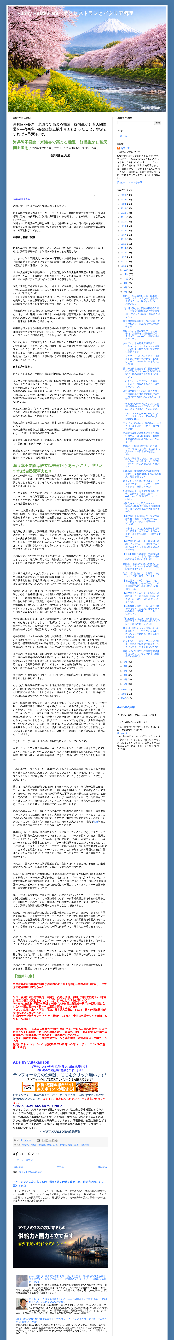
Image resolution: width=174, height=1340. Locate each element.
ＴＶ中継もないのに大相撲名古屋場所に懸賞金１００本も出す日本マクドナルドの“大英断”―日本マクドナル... (142, 532)
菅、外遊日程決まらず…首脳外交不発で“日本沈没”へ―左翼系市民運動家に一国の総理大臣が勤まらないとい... (142, 372)
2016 (124, 239)
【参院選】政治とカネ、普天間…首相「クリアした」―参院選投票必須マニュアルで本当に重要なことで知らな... (141, 545)
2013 (124, 252)
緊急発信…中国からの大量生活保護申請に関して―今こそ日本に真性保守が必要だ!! (141, 653)
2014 (124, 248)
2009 (124, 689)
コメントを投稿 (25, 1160)
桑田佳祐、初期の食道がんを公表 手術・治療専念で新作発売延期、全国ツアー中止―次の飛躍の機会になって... (141, 334)
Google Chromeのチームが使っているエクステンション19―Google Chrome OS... (141, 416)
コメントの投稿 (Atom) (30, 1172)
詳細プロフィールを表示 (129, 182)
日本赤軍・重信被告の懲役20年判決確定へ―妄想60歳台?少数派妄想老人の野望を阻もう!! (142, 474)
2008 (124, 694)
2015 (124, 244)
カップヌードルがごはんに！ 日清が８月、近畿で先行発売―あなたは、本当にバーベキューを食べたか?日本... (141, 360)
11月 (126, 274)
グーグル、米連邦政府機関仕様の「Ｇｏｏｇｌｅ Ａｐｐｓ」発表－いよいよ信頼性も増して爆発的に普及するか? (141, 347)
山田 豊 (125, 148)
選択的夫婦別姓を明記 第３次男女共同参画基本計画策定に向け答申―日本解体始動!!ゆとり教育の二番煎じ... (142, 395)
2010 (124, 266)
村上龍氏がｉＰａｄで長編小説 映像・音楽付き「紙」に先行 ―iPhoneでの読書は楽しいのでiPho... (141, 494)
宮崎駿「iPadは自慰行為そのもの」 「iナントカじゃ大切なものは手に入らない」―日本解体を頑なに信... (141, 450)
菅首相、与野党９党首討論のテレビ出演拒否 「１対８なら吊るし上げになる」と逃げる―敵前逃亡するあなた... (141, 632)
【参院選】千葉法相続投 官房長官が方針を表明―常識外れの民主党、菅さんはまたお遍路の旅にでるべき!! (141, 520)
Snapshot (122, 733)
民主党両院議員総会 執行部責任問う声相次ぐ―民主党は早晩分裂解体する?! (141, 324)
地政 (95, 821)
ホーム (60, 1166)
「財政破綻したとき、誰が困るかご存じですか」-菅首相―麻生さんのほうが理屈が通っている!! (141, 621)
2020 (124, 221)
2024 (124, 204)
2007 (124, 698)
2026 (124, 195)
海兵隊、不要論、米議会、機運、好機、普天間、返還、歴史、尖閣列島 (55, 1145)
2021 (124, 217)
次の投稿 (18, 1166)
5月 (125, 666)
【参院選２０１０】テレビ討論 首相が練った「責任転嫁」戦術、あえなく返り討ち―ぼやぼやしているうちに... (141, 597)
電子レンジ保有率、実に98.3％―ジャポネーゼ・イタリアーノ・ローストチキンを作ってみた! (141, 484)
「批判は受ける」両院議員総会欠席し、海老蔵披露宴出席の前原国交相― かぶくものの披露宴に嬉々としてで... (141, 312)
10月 (126, 278)
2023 (124, 208)
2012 (124, 257)
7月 (125, 292)
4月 (125, 670)
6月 (125, 662)
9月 (125, 283)
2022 (124, 212)
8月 (125, 287)
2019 (124, 226)
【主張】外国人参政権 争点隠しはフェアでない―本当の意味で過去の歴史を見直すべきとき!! (141, 557)
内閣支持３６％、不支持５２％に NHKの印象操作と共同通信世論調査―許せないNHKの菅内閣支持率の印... (141, 507)
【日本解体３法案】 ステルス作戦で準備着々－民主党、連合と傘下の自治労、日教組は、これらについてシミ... (141, 610)
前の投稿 (102, 1166)
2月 (125, 679)
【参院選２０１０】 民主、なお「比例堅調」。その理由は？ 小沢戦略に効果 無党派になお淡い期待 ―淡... (141, 584)
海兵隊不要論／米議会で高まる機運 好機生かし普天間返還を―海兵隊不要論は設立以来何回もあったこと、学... (142, 437)
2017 (124, 235)
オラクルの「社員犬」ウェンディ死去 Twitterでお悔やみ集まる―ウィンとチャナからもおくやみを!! (141, 644)
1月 (125, 684)
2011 (124, 261)
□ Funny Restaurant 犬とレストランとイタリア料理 (73, 13)
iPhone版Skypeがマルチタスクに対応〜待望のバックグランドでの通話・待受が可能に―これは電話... (141, 406)
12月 (126, 269)
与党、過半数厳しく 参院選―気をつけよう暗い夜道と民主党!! (141, 575)
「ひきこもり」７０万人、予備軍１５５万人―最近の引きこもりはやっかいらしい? (141, 384)
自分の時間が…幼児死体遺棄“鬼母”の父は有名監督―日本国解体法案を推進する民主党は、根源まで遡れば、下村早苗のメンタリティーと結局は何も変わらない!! (67, 1279)
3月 (125, 675)
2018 (124, 230)
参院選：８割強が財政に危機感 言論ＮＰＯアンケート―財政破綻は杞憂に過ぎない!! (141, 566)
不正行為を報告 (126, 707)
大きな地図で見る (21, 199)
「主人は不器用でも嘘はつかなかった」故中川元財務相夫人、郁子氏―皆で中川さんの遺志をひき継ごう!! (141, 462)
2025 (124, 199)
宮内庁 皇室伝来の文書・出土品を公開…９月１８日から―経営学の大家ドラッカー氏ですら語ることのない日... (141, 299)
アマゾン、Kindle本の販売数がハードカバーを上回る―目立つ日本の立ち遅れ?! (142, 426)
